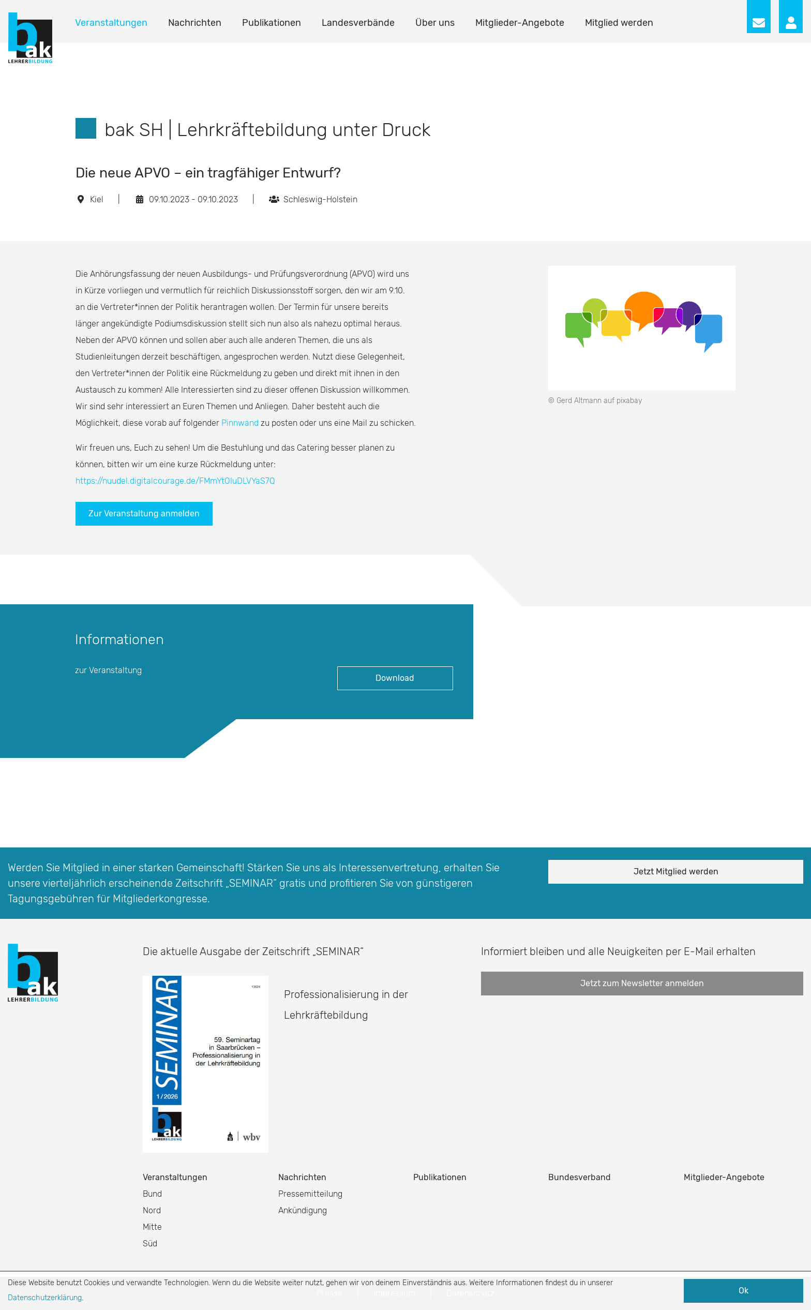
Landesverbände (358, 22)
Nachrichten (194, 22)
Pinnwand (240, 423)
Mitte (152, 1227)
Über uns (435, 22)
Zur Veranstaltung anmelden (144, 513)
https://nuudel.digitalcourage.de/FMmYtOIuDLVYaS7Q (175, 481)
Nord (152, 1210)
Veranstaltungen (111, 22)
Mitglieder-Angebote (519, 22)
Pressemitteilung (310, 1194)
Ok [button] (743, 1291)
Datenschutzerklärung (45, 1297)
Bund (152, 1194)
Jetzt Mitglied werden (676, 871)
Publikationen (271, 22)
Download (395, 678)
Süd (150, 1243)
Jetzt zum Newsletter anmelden (642, 983)
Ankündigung (302, 1210)
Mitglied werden (619, 22)
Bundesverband (579, 1177)
